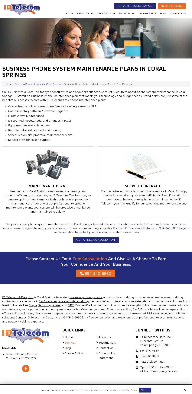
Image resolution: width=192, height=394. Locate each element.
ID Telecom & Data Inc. (159, 224)
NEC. (71, 305)
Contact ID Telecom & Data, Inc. (37, 317)
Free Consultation (90, 259)
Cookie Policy (129, 390)
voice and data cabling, (74, 301)
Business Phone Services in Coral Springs (38, 84)
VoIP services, (48, 301)
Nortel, (56, 305)
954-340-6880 (172, 5)
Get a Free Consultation (134, 5)
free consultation (100, 317)
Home (8, 84)
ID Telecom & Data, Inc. (23, 92)
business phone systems (85, 297)
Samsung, (45, 305)
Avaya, (33, 305)
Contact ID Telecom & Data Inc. (134, 228)
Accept (145, 390)
